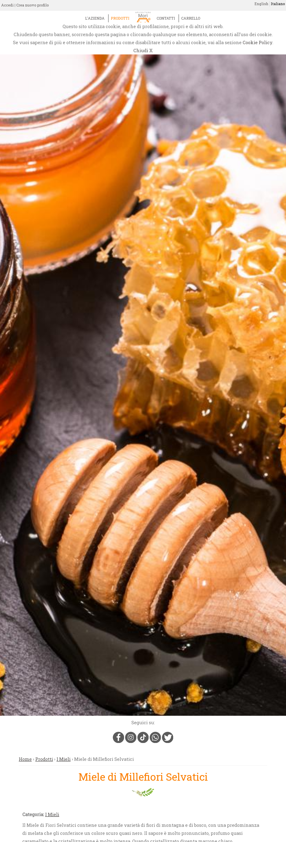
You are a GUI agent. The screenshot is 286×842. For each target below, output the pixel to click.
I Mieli (64, 759)
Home (25, 759)
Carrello (190, 18)
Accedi (7, 5)
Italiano (278, 3)
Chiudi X (143, 50)
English (261, 3)
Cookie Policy (257, 42)
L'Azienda (95, 18)
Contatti (166, 18)
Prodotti (120, 18)
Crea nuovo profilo (32, 5)
